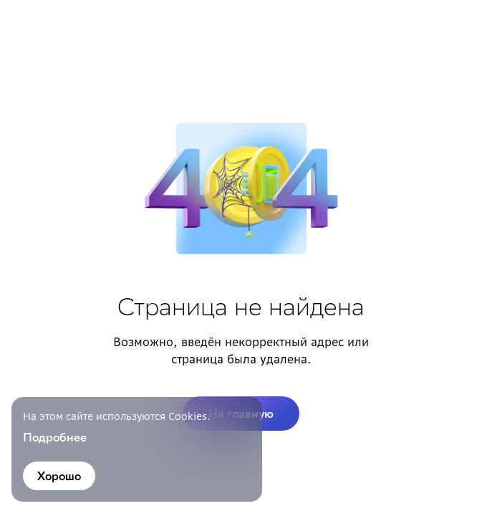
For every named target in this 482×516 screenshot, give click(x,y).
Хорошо (59, 476)
